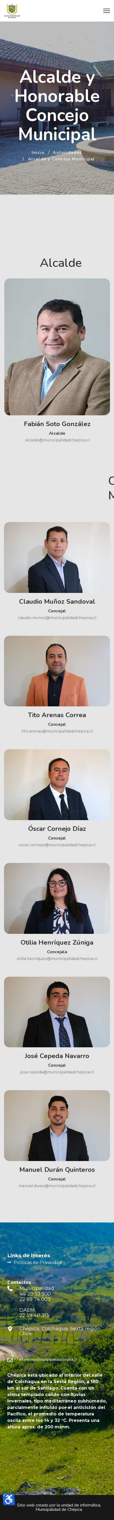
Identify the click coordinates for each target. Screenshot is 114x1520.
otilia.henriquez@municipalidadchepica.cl (57, 958)
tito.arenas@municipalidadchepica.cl (57, 731)
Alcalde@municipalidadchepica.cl (57, 440)
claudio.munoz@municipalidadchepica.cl (57, 617)
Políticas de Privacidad (38, 1262)
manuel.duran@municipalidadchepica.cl (57, 1185)
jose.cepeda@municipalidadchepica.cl (57, 1072)
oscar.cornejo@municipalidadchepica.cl (57, 844)
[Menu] (106, 11)
